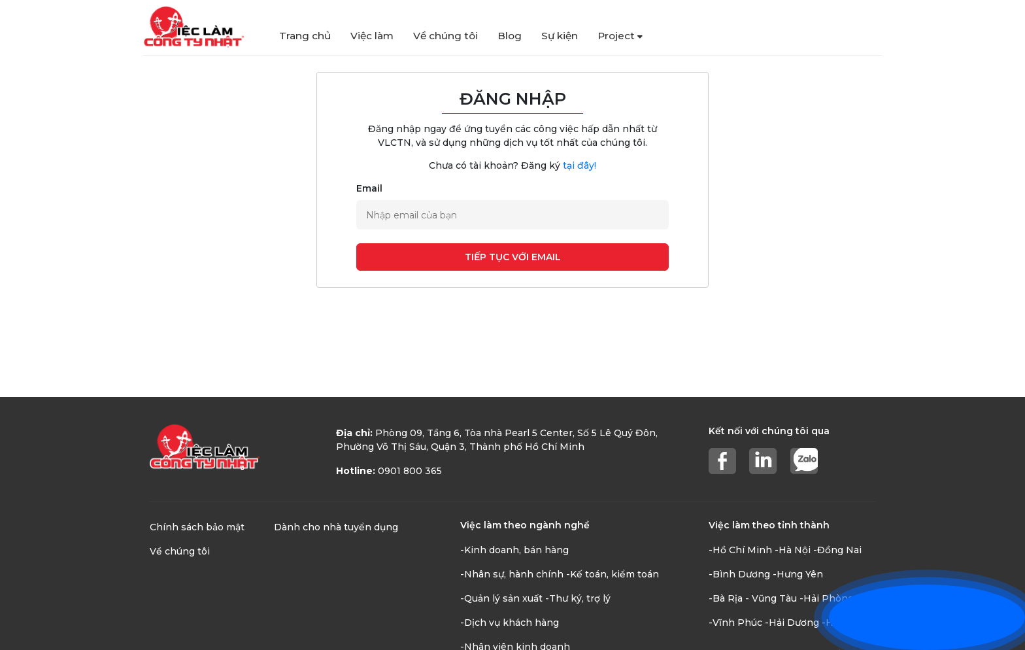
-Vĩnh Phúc (735, 622)
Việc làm (372, 35)
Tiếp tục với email (513, 257)
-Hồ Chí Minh (740, 550)
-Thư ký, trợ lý (578, 598)
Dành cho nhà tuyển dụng (336, 527)
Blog (509, 35)
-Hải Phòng (826, 598)
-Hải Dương (792, 622)
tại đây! (579, 165)
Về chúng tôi (445, 35)
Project (620, 35)
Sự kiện (559, 35)
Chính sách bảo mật (197, 527)
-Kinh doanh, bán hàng (514, 550)
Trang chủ (305, 35)
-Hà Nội (793, 550)
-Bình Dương (739, 574)
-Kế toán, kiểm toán (612, 574)
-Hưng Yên (798, 574)
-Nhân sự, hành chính (511, 574)
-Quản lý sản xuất (501, 598)
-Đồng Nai (837, 550)
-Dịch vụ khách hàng (509, 622)
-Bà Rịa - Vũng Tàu (753, 598)
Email (369, 188)
